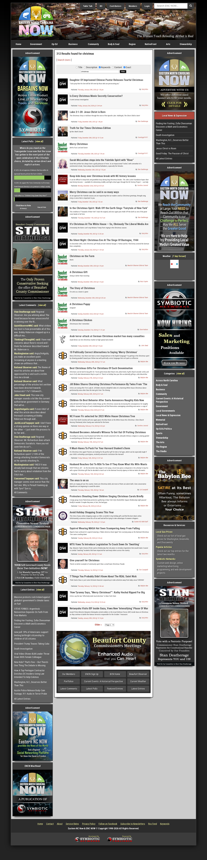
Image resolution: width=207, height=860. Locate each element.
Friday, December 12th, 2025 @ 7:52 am (90, 202)
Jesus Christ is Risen (166, 148)
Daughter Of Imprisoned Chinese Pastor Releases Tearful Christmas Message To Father (106, 81)
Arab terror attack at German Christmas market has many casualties (107, 336)
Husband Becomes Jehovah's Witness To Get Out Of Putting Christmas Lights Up (108, 434)
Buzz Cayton (144, 281)
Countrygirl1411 (143, 137)
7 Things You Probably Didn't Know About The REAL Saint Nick (103, 576)
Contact (50, 823)
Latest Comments (68, 688)
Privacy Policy (88, 823)
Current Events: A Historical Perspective (103, 681)
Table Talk (87, 6)
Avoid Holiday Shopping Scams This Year (92, 512)
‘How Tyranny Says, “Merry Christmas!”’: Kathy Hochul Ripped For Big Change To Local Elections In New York (107, 594)
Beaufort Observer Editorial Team (138, 265)
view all (39, 141)
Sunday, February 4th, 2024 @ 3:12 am (90, 554)
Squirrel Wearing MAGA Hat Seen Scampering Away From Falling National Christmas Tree (105, 530)
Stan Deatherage (143, 121)
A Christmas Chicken (81, 320)
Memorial (160, 419)
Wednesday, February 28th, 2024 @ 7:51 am (91, 362)
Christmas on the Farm (82, 256)
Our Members (68, 674)
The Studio (161, 451)
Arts (168, 44)
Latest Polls (92, 688)
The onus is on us (79, 480)
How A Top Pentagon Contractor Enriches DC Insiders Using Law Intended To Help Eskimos (29, 673)
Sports (159, 433)
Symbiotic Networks (165, 559)
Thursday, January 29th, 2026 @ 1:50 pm (90, 90)
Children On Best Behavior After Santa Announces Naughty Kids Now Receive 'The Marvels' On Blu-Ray (107, 402)
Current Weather (138, 681)
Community (93, 44)
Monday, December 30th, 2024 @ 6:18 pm (91, 266)
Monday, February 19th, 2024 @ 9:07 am (90, 442)
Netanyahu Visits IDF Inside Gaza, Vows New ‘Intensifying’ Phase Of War (109, 608)
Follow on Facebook (108, 823)
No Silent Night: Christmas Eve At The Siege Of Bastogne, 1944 (104, 240)
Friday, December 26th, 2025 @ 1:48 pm (90, 122)
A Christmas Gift (79, 272)
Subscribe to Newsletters (132, 823)
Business (73, 44)
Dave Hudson (144, 329)
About (60, 823)
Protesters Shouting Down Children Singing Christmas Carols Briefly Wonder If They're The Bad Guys (107, 498)
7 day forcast (179, 256)
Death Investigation (23, 648)
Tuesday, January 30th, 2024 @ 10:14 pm (90, 618)
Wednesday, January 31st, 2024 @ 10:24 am (91, 602)
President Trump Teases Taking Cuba (31, 643)
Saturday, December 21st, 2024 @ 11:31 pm (91, 330)
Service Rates (72, 823)
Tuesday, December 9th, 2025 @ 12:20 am (91, 234)
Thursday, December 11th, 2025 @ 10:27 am (91, 218)
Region (132, 44)
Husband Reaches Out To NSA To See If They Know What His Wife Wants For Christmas (108, 466)
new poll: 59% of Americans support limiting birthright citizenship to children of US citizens (31, 635)
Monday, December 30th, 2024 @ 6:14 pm (91, 282)
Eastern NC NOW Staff (141, 522)
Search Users (64, 59)
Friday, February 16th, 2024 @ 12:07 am (90, 458)
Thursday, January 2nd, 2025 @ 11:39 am (91, 250)
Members (133, 6)
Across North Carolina (167, 380)
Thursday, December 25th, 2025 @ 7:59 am (91, 154)
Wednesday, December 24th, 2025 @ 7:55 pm (92, 170)
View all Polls (41, 207)
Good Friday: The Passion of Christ (172, 153)
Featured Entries (115, 688)
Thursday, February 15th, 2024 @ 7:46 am (91, 490)
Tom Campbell (143, 570)
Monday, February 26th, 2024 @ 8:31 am (90, 394)
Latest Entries (138, 688)
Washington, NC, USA (174, 270)
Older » (98, 624)
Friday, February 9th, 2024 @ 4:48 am (89, 506)
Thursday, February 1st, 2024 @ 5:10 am (90, 570)
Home (18, 44)
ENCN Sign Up (91, 674)
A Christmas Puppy (80, 304)
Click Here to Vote (23, 205)
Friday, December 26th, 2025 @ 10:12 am (90, 138)
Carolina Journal (142, 185)
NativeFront (150, 44)
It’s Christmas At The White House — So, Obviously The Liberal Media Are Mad (109, 225)
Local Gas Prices (164, 531)
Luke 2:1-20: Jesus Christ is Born (87, 112)
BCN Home (115, 674)
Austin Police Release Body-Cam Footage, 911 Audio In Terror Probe (30, 692)
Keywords (165, 823)
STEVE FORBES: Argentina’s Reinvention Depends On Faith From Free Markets (31, 612)
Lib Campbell (144, 490)
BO (101, 6)
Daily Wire (145, 89)
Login (147, 6)
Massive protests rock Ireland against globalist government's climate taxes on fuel (32, 600)
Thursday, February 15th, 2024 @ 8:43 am (91, 474)
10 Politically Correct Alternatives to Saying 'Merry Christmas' (103, 352)
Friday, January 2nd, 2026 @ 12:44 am (90, 106)
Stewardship (186, 44)
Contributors (115, 6)
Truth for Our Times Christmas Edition (90, 128)
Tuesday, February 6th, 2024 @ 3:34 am (90, 538)
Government (36, 44)
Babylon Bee (144, 362)
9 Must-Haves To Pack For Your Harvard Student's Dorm (100, 448)
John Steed (144, 345)
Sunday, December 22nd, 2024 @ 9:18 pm (91, 314)
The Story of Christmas (82, 288)
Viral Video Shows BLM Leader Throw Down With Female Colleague (31, 655)
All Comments (20, 492)
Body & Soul (113, 44)
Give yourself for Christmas (84, 560)
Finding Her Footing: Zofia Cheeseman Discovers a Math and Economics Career (32, 623)
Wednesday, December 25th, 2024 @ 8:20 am (92, 298)
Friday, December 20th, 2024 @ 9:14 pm (90, 346)
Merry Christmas (79, 144)
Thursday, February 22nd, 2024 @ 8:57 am (91, 410)
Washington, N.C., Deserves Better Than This (30, 684)
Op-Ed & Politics (164, 428)
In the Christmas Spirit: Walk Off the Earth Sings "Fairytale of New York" (109, 208)
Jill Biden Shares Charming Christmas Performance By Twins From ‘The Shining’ (108, 386)
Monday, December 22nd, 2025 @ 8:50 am (91, 186)
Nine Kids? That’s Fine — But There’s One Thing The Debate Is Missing (31, 664)
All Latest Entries (22, 698)
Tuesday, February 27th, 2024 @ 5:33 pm (90, 378)
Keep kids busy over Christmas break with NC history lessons (103, 176)
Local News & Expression (168, 415)
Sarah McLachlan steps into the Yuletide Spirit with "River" (102, 160)
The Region (161, 446)
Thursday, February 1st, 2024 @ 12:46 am (91, 586)
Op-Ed (54, 44)
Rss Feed (152, 823)
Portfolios (69, 681)
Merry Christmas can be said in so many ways (94, 192)
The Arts (160, 442)
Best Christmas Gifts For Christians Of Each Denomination (101, 368)
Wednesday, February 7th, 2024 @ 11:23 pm (91, 522)
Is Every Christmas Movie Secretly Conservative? (96, 96)
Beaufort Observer (138, 674)
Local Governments (165, 410)
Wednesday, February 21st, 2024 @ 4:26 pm (91, 426)
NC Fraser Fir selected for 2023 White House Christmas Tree (102, 416)
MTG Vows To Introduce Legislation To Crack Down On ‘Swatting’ (105, 544)
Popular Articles (164, 547)
